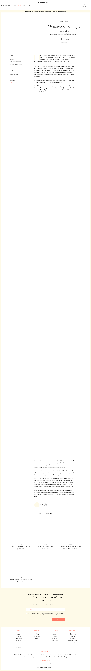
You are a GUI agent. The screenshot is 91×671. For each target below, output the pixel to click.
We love (36, 634)
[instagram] (44, 664)
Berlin (4, 6)
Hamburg (16, 6)
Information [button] (72, 630)
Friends (72, 638)
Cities (4, 4)
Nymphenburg (36, 657)
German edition (62, 11)
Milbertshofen (73, 655)
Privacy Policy (72, 641)
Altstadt (16, 655)
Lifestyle (36, 630)
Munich (21, 6)
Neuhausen (27, 657)
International (19, 647)
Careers (72, 636)
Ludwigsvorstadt (54, 655)
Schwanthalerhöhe (54, 657)
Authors (54, 638)
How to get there (15, 67)
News (36, 638)
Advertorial (64, 42)
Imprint (72, 643)
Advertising (72, 634)
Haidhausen (31, 655)
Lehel (46, 655)
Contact (54, 636)
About (54, 634)
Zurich (30, 6)
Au (21, 655)
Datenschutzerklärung (39, 614)
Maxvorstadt (64, 655)
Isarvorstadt (40, 655)
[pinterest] (47, 664)
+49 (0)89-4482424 (14, 74)
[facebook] (40, 664)
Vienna (26, 6)
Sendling (64, 657)
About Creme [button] (54, 630)
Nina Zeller (58, 39)
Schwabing (45, 657)
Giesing (25, 655)
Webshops (37, 636)
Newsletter (54, 641)
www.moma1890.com (15, 76)
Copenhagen (9, 6)
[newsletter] (50, 664)
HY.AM (53, 667)
